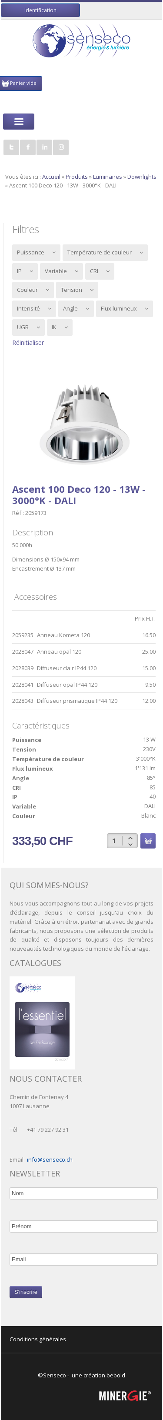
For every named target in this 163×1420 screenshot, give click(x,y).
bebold (115, 1375)
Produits (77, 176)
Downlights (141, 176)
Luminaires (107, 176)
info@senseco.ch (50, 1159)
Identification (40, 10)
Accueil (51, 176)
